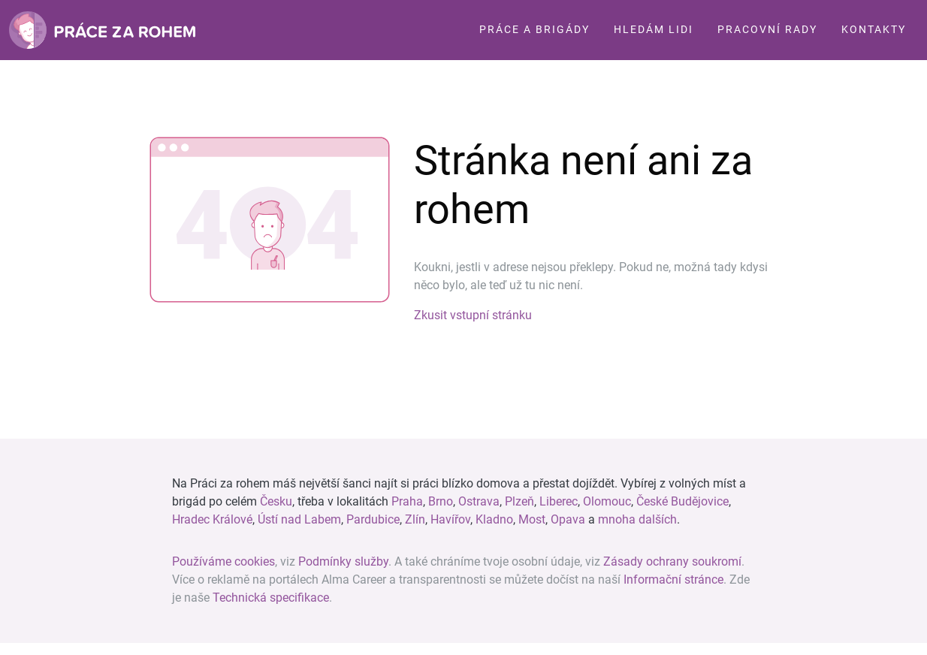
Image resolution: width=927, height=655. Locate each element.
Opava (568, 519)
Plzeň (519, 501)
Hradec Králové (212, 519)
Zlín (415, 519)
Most (531, 519)
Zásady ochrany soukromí (672, 561)
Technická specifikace (271, 597)
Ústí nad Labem (299, 519)
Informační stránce (673, 579)
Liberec (558, 501)
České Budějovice (682, 501)
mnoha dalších (637, 519)
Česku (276, 501)
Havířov (450, 519)
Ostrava (479, 501)
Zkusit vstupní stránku (473, 315)
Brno (440, 501)
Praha (407, 501)
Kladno (494, 519)
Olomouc (607, 501)
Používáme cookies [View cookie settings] (223, 561)
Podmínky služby (343, 561)
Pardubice (373, 519)
